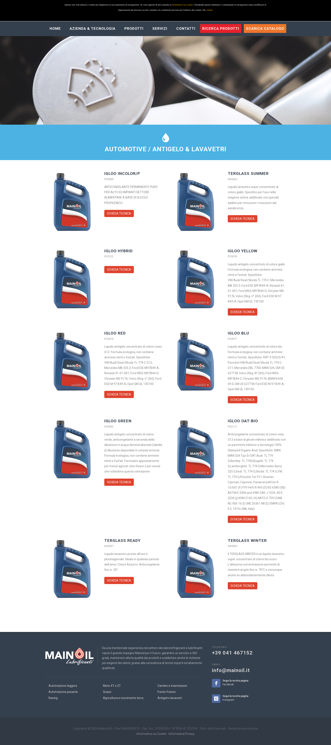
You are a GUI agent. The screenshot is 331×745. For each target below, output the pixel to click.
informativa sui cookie (182, 4)
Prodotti (134, 28)
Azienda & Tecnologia (92, 28)
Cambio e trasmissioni (172, 685)
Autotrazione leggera (63, 685)
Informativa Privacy (182, 734)
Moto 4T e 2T (112, 685)
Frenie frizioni (166, 692)
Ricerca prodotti (220, 28)
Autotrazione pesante (63, 692)
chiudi (209, 10)
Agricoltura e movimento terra (123, 698)
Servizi (159, 28)
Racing (53, 698)
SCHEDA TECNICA (119, 213)
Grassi (107, 692)
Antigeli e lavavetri (169, 698)
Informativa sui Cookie (151, 734)
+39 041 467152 (232, 653)
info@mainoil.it (231, 670)
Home (55, 28)
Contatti (185, 28)
